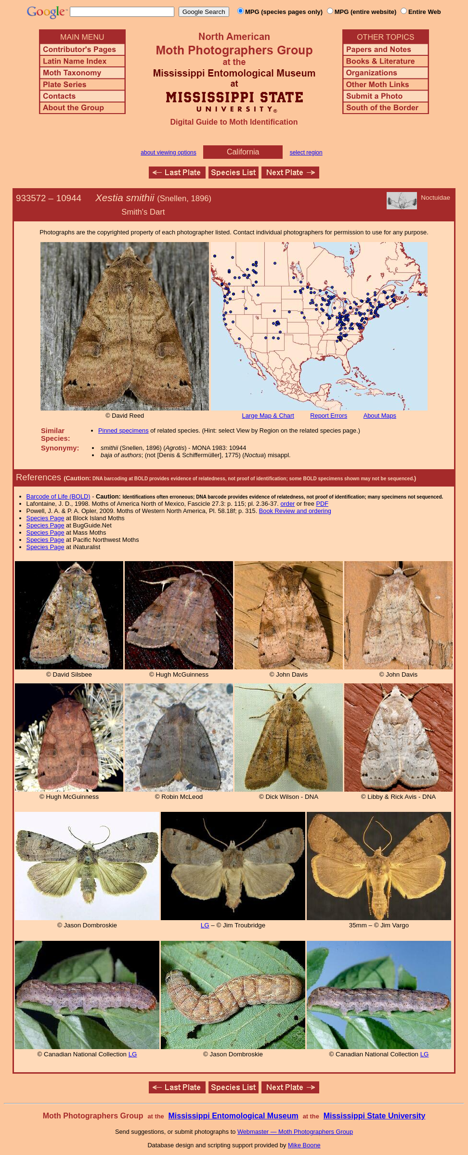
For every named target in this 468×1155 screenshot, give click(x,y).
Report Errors (328, 415)
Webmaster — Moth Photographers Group (295, 1131)
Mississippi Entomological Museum (233, 1116)
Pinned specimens (123, 430)
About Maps (380, 415)
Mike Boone (304, 1145)
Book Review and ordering (295, 510)
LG (205, 925)
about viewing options (168, 152)
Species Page (45, 518)
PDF (322, 503)
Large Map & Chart (268, 415)
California (243, 152)
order (287, 503)
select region (306, 152)
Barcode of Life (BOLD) (58, 496)
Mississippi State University (375, 1116)
